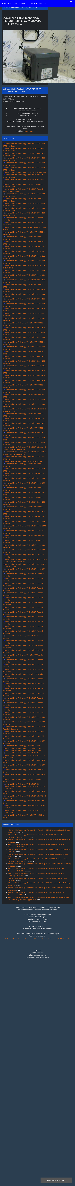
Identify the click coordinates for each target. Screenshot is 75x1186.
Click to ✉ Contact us (38, 3)
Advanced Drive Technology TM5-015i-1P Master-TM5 (25, 172)
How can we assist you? (56, 1180)
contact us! (29, 131)
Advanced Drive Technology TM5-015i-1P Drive (23, 746)
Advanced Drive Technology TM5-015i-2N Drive (23, 748)
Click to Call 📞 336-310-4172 (13, 3)
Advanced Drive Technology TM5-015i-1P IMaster (23, 461)
